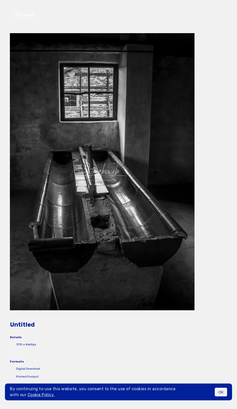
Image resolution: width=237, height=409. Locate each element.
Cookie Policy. (41, 394)
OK (221, 392)
